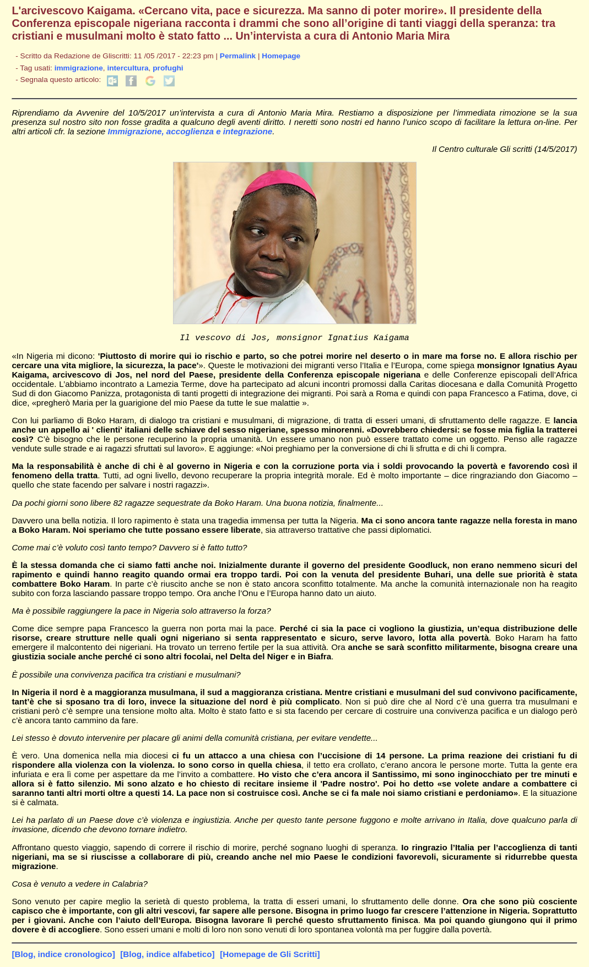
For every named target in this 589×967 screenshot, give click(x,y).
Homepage (281, 56)
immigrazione (79, 68)
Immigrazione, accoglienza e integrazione (190, 131)
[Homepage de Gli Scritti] (270, 955)
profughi (168, 68)
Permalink (238, 56)
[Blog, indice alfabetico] (167, 955)
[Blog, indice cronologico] (63, 955)
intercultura (127, 68)
